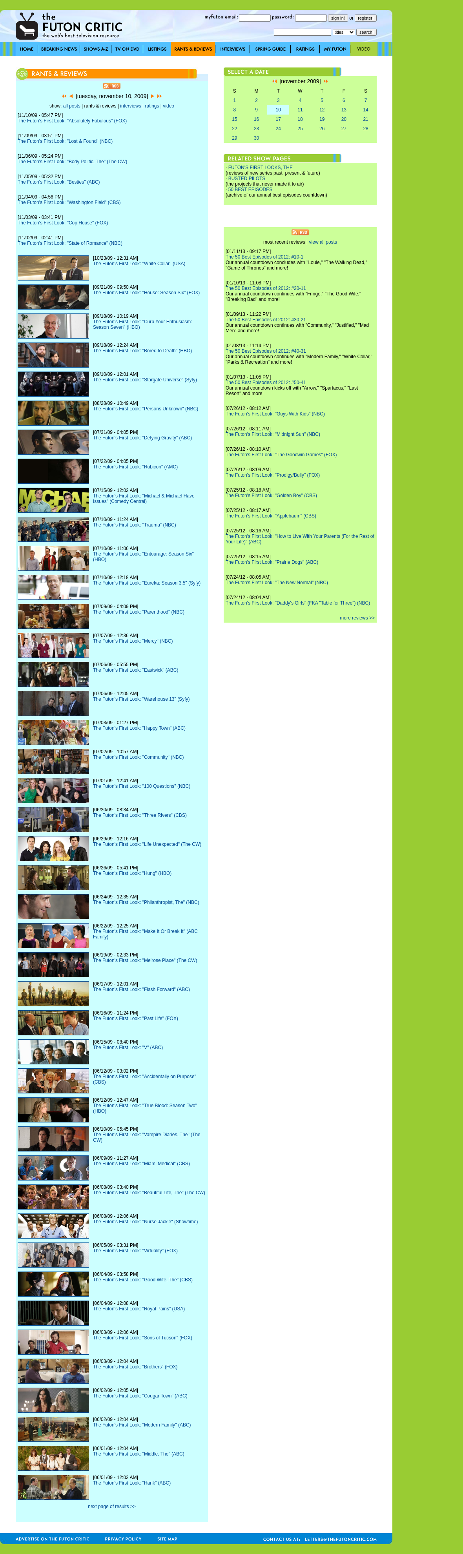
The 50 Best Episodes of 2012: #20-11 (266, 288)
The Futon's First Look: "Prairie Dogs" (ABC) (272, 562)
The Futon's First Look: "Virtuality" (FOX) (135, 1250)
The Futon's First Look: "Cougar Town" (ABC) (140, 1396)
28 (365, 128)
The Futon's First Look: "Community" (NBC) (138, 757)
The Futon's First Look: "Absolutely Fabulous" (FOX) (72, 121)
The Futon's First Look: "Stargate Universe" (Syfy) (145, 380)
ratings (152, 106)
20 (343, 119)
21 (365, 119)
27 (343, 128)
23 (256, 128)
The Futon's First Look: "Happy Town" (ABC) (139, 728)
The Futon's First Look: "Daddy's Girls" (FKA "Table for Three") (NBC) (298, 603)
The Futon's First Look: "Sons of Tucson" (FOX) (142, 1338)
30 (256, 138)
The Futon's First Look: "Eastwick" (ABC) (136, 670)
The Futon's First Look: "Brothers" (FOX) (135, 1367)
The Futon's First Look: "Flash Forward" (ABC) (141, 989)
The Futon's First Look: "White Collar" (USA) (139, 263)
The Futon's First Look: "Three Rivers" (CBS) (140, 815)
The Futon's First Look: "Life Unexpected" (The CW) (147, 844)
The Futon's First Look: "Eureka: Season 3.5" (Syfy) (147, 583)
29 (234, 138)
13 (343, 110)
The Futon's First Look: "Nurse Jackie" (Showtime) (145, 1221)
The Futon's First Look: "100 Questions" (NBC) (141, 786)
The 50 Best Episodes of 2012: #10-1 (264, 257)
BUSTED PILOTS (247, 178)
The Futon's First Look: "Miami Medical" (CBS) (141, 1163)
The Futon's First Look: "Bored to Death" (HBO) (142, 350)
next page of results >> (112, 1506)
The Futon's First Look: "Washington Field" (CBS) (69, 202)
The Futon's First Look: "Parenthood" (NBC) (138, 612)
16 (256, 119)
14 (365, 110)
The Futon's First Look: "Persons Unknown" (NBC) (145, 409)
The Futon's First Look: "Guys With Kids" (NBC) (275, 414)
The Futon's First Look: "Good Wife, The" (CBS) (143, 1280)
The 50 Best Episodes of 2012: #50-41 (266, 382)
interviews (130, 106)
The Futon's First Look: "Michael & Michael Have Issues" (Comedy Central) (144, 498)
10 (278, 110)
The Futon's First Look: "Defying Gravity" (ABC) (142, 438)
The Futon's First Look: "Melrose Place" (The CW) (145, 960)
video (168, 106)
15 (234, 119)
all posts (71, 106)
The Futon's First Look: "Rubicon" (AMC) (135, 467)
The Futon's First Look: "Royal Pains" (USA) (139, 1309)
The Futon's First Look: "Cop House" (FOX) (63, 223)
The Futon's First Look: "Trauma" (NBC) (134, 525)
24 (278, 128)
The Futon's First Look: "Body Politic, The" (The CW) (72, 161)
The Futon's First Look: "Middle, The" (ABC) (138, 1454)
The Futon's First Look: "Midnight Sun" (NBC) (273, 434)
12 (321, 110)
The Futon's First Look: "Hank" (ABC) (132, 1483)
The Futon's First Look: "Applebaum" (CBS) (271, 516)
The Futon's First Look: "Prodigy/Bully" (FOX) (273, 475)
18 (300, 119)
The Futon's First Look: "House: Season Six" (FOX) (146, 292)
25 (300, 128)
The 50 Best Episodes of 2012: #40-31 (266, 351)
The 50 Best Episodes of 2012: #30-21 (266, 319)
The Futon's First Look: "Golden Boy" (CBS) (271, 495)
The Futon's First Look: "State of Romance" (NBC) (70, 243)
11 (300, 110)
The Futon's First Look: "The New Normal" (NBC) (277, 582)
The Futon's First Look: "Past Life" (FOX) (135, 1018)
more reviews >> (357, 618)
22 (234, 128)
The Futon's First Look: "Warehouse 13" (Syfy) (141, 699)
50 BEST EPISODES (250, 189)
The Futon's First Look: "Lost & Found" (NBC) (65, 141)
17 (278, 119)
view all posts (323, 242)
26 (321, 128)
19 (321, 119)
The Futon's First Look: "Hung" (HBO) (132, 873)
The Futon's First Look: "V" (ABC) (128, 1047)
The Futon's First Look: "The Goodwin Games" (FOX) (281, 454)
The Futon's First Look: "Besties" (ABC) (59, 182)
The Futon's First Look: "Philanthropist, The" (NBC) (146, 902)
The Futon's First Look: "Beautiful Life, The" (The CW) (149, 1192)
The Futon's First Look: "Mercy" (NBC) (133, 641)
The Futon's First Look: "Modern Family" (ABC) (142, 1425)
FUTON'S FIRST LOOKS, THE (260, 167)
